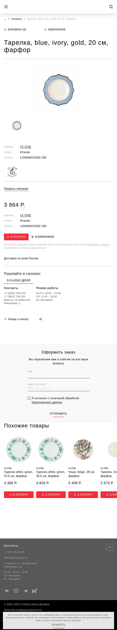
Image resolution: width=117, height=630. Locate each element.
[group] (18, 281)
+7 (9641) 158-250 (14, 296)
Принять (59, 624)
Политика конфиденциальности (23, 610)
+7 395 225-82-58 (14, 552)
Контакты (11, 545)
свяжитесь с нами (98, 244)
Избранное (55, 29)
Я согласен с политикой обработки (55, 405)
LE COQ (25, 146)
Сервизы (17, 19)
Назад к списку (16, 319)
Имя (30, 377)
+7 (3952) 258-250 (14, 293)
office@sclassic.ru (16, 557)
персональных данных (47, 407)
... (5, 18)
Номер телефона (37, 390)
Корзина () (15, 30)
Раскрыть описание (16, 188)
